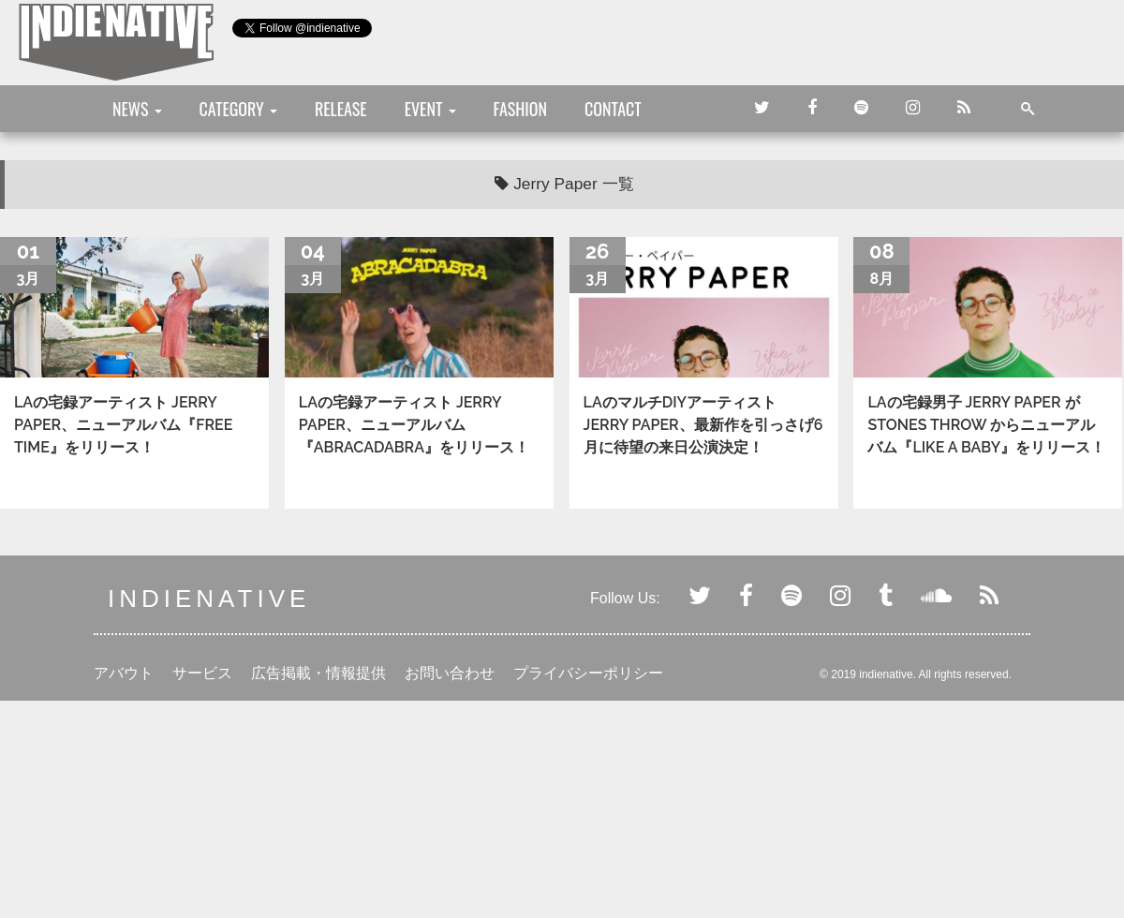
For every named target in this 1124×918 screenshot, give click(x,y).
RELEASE (341, 108)
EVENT (430, 108)
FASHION (520, 108)
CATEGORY (238, 108)
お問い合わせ (450, 673)
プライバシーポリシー (588, 673)
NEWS (137, 108)
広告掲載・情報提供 (318, 673)
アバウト (124, 673)
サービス (202, 673)
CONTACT (613, 108)
